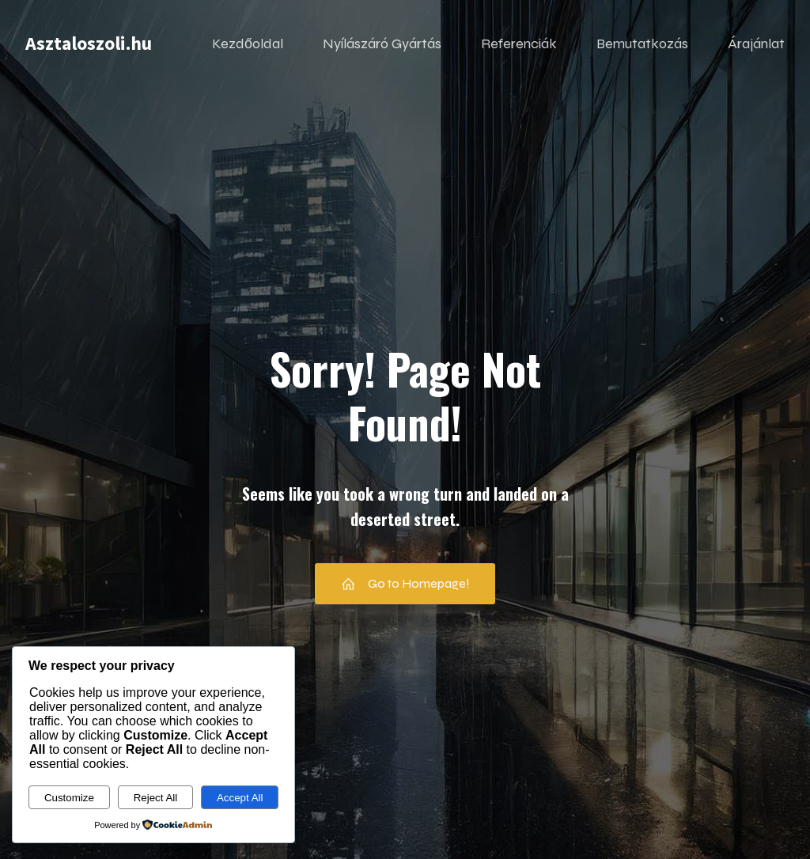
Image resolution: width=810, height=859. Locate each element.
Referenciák (519, 43)
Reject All (156, 798)
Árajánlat (756, 43)
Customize (69, 798)
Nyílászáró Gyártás (382, 43)
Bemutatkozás (642, 43)
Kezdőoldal (247, 43)
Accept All (240, 798)
